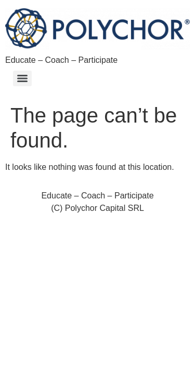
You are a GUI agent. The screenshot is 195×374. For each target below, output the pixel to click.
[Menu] (22, 78)
